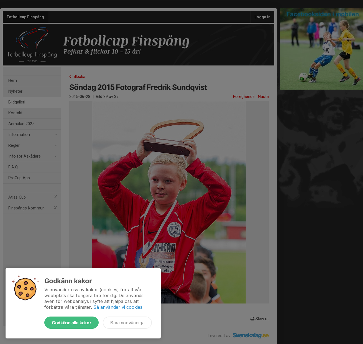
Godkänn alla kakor (71, 322)
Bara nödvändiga (127, 322)
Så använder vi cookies (117, 307)
